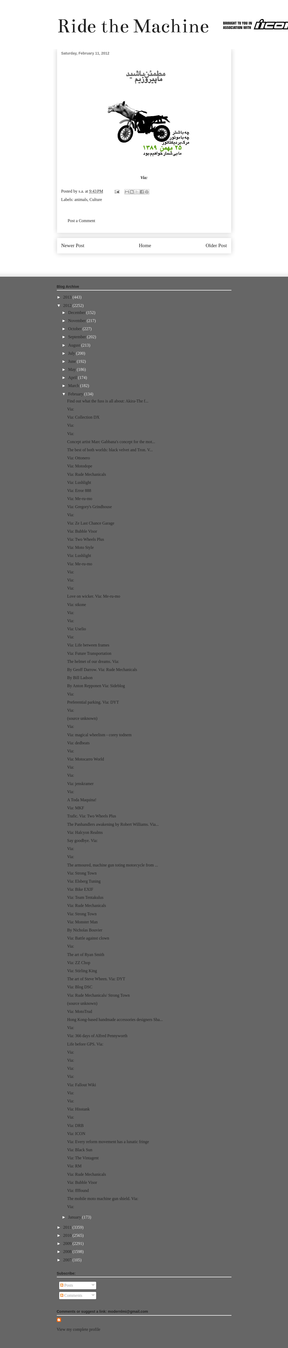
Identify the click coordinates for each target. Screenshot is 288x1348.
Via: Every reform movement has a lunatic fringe (108, 1141)
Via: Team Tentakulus (85, 897)
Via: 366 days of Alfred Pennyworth (97, 1036)
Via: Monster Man (82, 922)
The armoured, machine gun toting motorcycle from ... (112, 865)
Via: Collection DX (83, 417)
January (75, 1217)
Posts (66, 1285)
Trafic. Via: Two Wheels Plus (91, 816)
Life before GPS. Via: (85, 1044)
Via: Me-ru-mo (79, 498)
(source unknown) (82, 718)
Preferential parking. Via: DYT (93, 702)
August (74, 345)
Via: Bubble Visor (82, 531)
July (72, 353)
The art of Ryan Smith (85, 954)
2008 (67, 1251)
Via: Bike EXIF (80, 889)
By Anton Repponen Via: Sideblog (96, 686)
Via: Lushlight (79, 482)
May (72, 369)
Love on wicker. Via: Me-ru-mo (93, 596)
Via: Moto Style (80, 547)
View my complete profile (78, 1329)
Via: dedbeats (78, 743)
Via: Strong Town (81, 873)
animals (81, 199)
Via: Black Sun (79, 1150)
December (77, 312)
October (75, 328)
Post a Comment (81, 220)
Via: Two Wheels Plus (85, 539)
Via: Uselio (76, 629)
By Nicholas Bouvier (84, 930)
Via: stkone (76, 604)
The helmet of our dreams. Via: (93, 661)
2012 (67, 305)
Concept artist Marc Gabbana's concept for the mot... (111, 442)
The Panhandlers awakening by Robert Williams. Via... (113, 824)
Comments (71, 1295)
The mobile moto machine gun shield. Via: (102, 1198)
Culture (95, 199)
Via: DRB (75, 1125)
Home (145, 245)
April (73, 377)
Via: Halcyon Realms (85, 832)
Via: (144, 177)
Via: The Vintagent (83, 1158)
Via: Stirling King (82, 971)
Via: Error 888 (79, 490)
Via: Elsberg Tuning (84, 881)
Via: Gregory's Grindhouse (89, 506)
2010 (67, 1235)
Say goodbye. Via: (82, 840)
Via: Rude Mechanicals (86, 474)
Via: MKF (75, 808)
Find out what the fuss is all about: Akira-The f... (107, 401)
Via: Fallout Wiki (81, 1085)
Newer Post (72, 245)
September (77, 337)
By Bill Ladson (80, 677)
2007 (67, 1260)
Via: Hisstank (78, 1109)
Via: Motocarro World (85, 759)
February (76, 394)
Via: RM (74, 1166)
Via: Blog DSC (79, 987)
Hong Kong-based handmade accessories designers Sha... (115, 1019)
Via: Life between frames (88, 645)
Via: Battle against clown (88, 938)
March (74, 385)
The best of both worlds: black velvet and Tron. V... (110, 450)
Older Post (216, 245)
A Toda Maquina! (81, 800)
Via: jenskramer (80, 783)
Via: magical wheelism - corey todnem (99, 735)
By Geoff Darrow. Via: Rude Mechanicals (102, 669)
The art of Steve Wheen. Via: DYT (96, 979)
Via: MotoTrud (79, 1011)
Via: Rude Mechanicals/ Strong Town (98, 995)
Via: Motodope (79, 466)
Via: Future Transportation (89, 653)
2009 (67, 1243)
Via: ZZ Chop (78, 962)
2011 (67, 1227)
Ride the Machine (133, 26)
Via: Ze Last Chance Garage (90, 523)
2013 (67, 297)
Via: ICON (76, 1133)
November (77, 320)
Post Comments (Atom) (155, 261)
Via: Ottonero (78, 458)
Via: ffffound (78, 1190)
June (72, 361)
